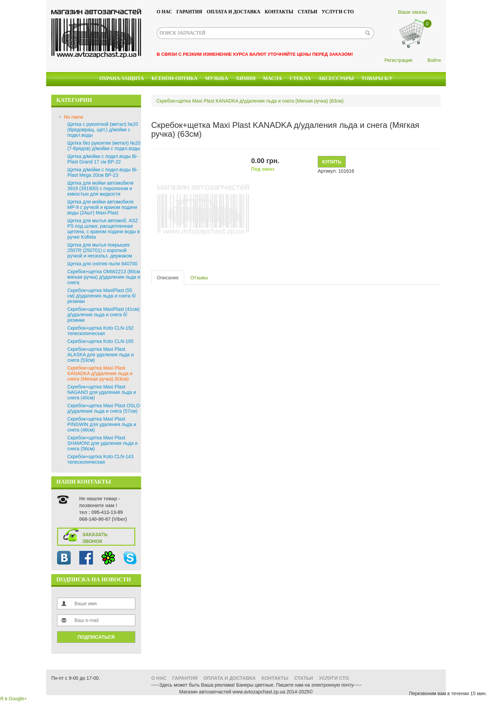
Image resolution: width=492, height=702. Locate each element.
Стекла (300, 78)
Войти (434, 60)
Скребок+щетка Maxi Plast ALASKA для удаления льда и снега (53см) (100, 354)
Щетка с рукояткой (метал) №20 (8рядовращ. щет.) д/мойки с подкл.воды (102, 129)
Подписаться (96, 637)
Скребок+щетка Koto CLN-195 (100, 341)
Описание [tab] (168, 277)
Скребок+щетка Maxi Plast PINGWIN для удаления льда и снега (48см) (101, 424)
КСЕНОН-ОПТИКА (174, 78)
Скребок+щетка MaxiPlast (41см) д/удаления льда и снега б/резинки (103, 314)
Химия (246, 78)
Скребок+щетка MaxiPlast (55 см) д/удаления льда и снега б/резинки (101, 296)
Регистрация (398, 60)
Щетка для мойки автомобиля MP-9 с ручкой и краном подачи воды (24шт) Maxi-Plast (102, 207)
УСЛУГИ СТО (338, 11)
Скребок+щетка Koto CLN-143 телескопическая (100, 459)
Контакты (279, 11)
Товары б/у (377, 78)
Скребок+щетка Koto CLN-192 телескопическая (100, 330)
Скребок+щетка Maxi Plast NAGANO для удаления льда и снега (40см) (101, 392)
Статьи (307, 11)
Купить (331, 161)
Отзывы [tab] (199, 277)
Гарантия (189, 11)
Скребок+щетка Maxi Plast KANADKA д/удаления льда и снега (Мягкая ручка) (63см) (100, 373)
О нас (164, 11)
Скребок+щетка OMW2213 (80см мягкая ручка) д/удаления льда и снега (103, 277)
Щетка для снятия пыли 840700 (102, 263)
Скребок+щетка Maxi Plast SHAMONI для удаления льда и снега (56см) (102, 443)
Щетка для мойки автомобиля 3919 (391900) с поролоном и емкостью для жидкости (100, 188)
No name (73, 117)
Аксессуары (336, 78)
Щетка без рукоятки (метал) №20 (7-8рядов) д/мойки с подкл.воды (103, 145)
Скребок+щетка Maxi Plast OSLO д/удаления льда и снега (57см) (103, 408)
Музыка (216, 78)
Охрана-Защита (121, 78)
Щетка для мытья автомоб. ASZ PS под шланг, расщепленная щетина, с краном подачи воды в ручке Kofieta (103, 229)
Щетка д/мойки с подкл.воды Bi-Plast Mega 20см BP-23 (102, 172)
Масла (272, 78)
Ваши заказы (412, 12)
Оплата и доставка (233, 11)
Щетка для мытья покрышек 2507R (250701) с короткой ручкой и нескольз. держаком (99, 250)
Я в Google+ (13, 698)
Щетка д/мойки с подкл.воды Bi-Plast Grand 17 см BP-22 (102, 159)
